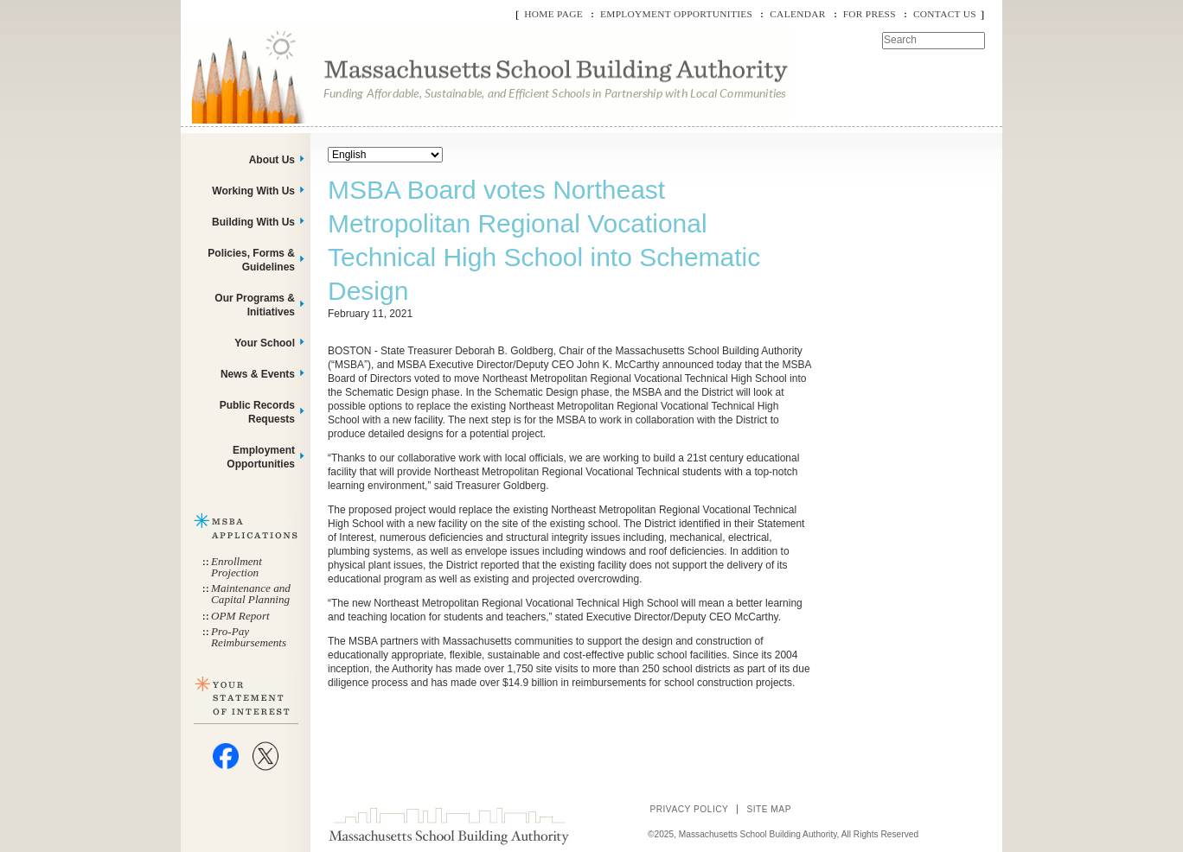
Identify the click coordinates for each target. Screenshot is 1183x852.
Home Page (553, 14)
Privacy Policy (688, 809)
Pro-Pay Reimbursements (248, 637)
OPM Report (240, 615)
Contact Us (944, 14)
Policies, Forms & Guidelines (251, 260)
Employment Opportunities (676, 14)
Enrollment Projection (236, 567)
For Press (869, 14)
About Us (272, 160)
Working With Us (253, 191)
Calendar (797, 14)
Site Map (768, 809)
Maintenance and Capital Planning (251, 593)
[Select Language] (385, 154)
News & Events (258, 374)
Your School (264, 343)
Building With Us (253, 222)
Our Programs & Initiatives (254, 305)
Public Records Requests (257, 412)
